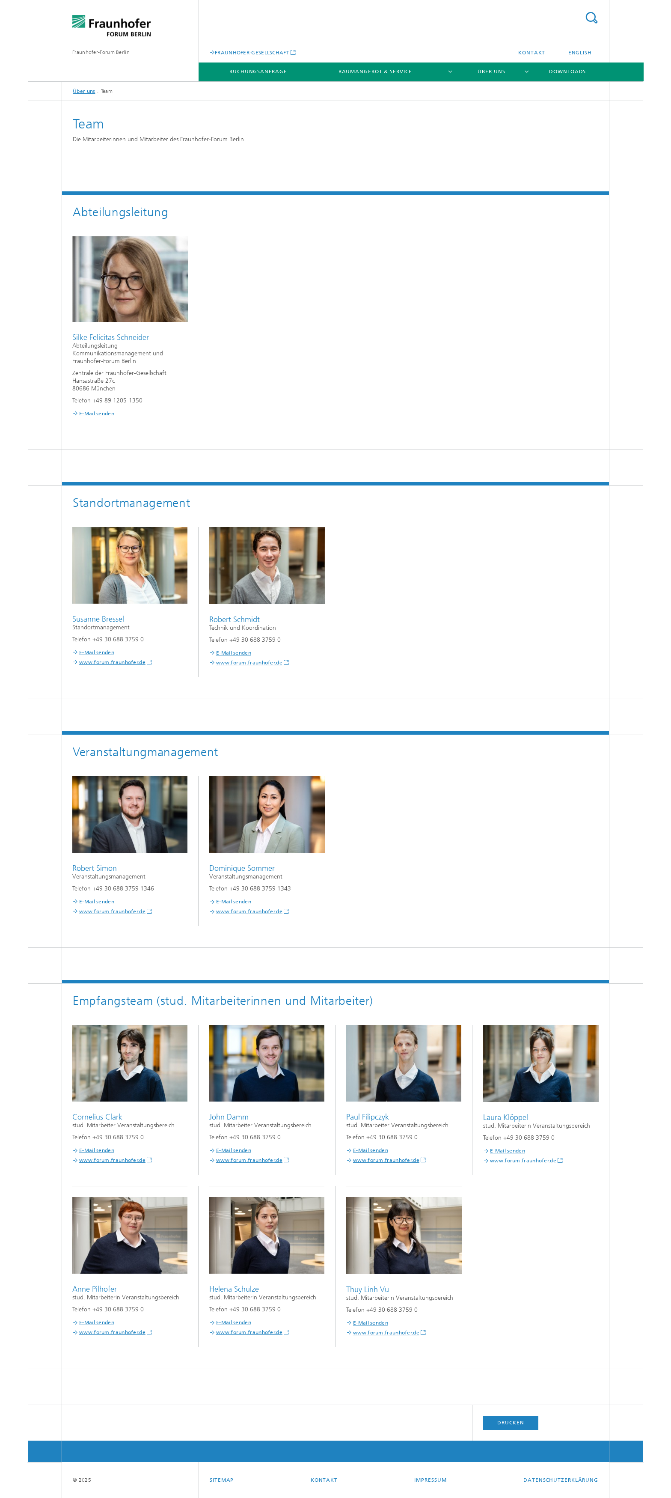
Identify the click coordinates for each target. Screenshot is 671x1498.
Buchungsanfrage (258, 71)
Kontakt (531, 53)
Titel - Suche (591, 18)
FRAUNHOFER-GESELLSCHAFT (252, 52)
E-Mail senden (96, 414)
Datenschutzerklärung (560, 1480)
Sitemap (222, 1480)
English (580, 53)
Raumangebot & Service (375, 71)
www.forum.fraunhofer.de (112, 662)
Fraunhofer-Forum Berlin (101, 52)
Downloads (567, 71)
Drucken (510, 1423)
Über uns (491, 71)
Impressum (430, 1480)
